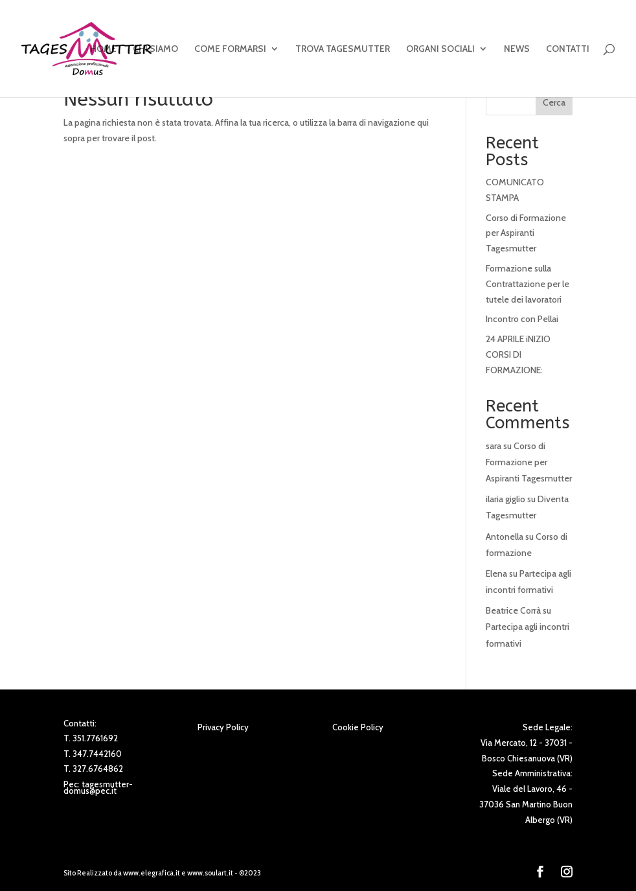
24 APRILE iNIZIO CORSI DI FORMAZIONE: (518, 354)
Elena (496, 573)
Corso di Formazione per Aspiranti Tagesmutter (526, 233)
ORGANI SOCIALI (440, 49)
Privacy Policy (223, 727)
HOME (103, 49)
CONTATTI (567, 49)
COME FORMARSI (230, 49)
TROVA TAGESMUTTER (342, 49)
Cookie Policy (357, 727)
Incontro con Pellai (522, 319)
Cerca (554, 102)
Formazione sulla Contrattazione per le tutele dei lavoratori (527, 283)
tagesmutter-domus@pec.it (98, 787)
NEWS (517, 49)
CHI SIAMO (155, 49)
